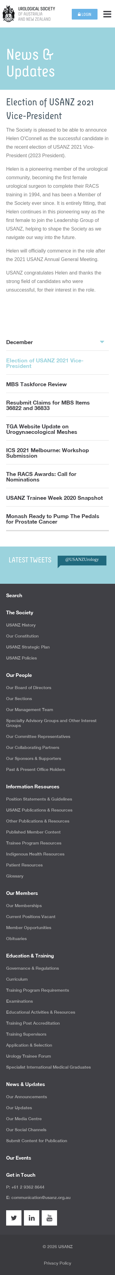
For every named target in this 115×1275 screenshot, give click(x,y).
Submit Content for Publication (36, 1140)
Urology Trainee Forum (28, 1056)
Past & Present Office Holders (35, 769)
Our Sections (19, 698)
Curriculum (17, 979)
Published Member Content (33, 832)
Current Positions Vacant (31, 916)
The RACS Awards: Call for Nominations (41, 476)
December (55, 341)
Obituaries (16, 938)
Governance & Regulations (32, 968)
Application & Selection (29, 1045)
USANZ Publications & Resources (39, 810)
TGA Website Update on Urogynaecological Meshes (41, 429)
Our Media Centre (24, 1118)
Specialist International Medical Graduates (48, 1067)
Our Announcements (26, 1096)
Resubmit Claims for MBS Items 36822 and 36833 (48, 405)
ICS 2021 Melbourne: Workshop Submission (47, 453)
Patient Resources (24, 865)
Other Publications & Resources (37, 821)
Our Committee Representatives (38, 736)
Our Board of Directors (28, 687)
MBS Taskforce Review (36, 384)
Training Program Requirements (37, 990)
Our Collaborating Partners (32, 747)
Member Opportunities (28, 927)
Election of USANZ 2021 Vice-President (44, 363)
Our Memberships (24, 905)
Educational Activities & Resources (40, 1012)
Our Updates (19, 1107)
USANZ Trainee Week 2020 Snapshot (54, 497)
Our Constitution (22, 636)
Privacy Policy (57, 1263)
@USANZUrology (82, 559)
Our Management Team (29, 709)
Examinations (19, 1001)
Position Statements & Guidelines (39, 799)
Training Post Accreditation (33, 1023)
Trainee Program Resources (33, 843)
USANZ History (21, 625)
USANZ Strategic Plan (28, 647)
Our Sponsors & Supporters (33, 758)
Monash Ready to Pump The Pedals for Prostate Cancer (52, 519)
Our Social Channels (26, 1129)
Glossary (14, 876)
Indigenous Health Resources (35, 854)
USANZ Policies (21, 658)
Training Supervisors (26, 1034)
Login (84, 14)
